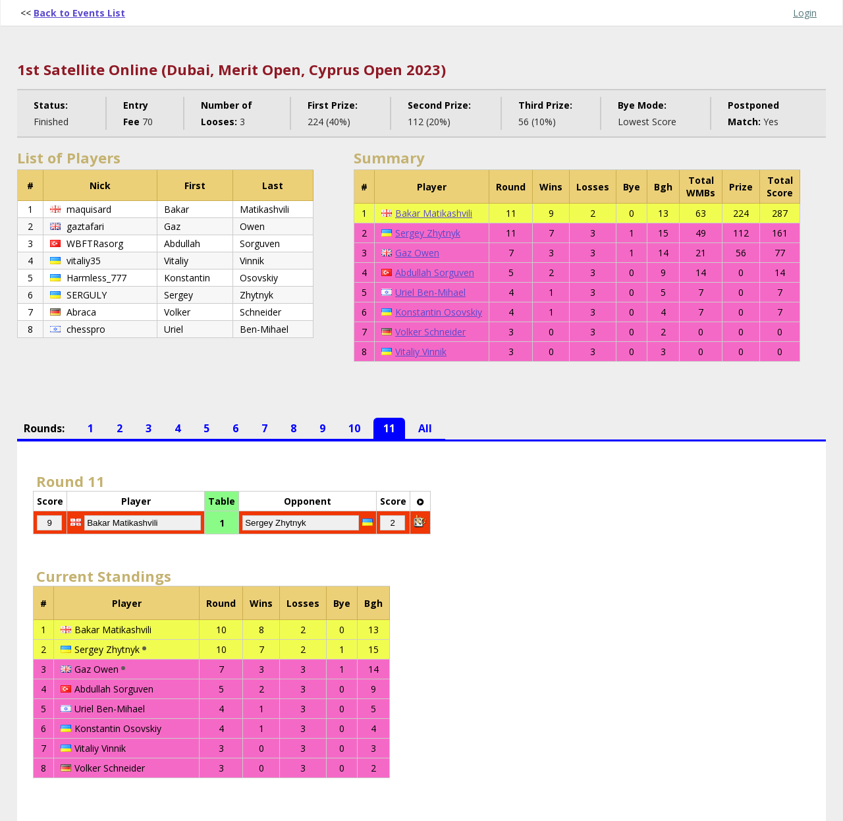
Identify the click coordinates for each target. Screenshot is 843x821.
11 (389, 428)
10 (354, 428)
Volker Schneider (430, 332)
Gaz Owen (417, 252)
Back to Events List (79, 13)
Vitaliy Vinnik (421, 351)
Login (805, 13)
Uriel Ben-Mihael (430, 292)
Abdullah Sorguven (434, 272)
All (425, 428)
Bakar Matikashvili (433, 213)
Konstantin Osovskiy (438, 312)
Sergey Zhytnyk (427, 233)
